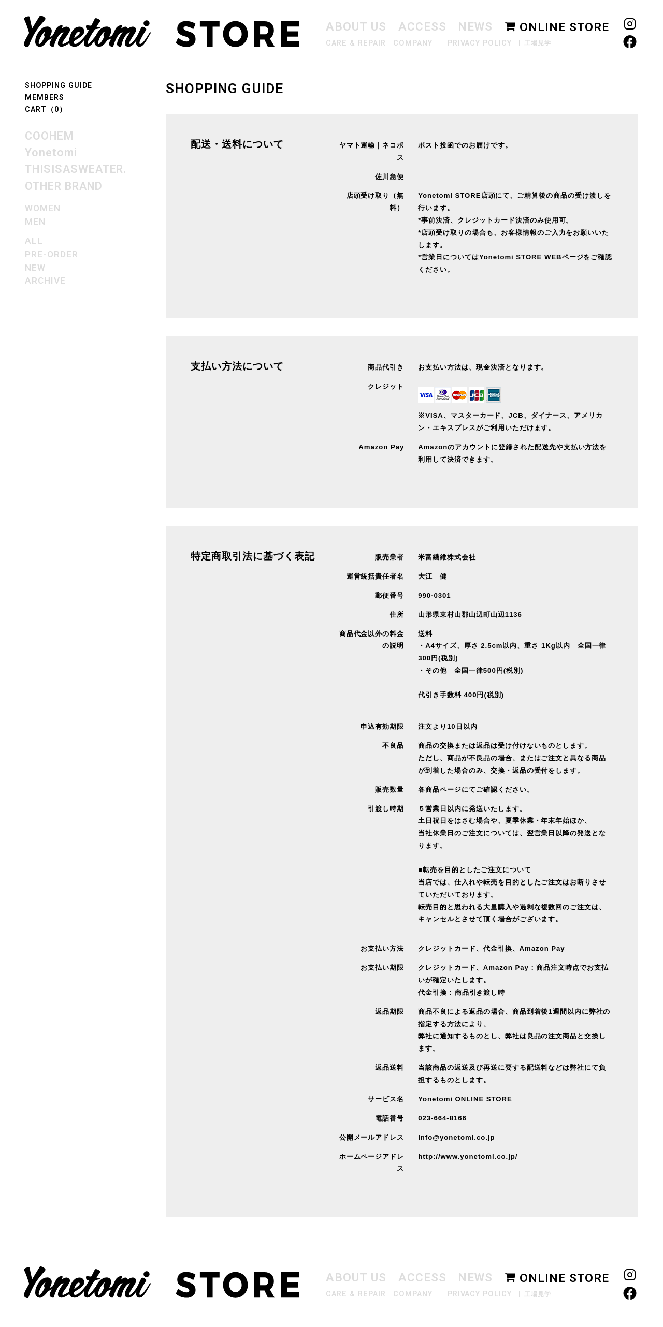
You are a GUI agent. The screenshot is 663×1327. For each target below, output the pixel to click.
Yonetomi (51, 152)
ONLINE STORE (557, 27)
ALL (34, 240)
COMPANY (413, 43)
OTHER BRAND (64, 186)
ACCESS (422, 27)
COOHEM (49, 135)
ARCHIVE (45, 280)
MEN (35, 221)
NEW (35, 267)
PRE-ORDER (51, 254)
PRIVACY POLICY (480, 43)
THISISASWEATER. (75, 169)
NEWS (475, 27)
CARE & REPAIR (355, 43)
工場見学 (537, 43)
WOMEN (43, 208)
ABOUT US (356, 27)
